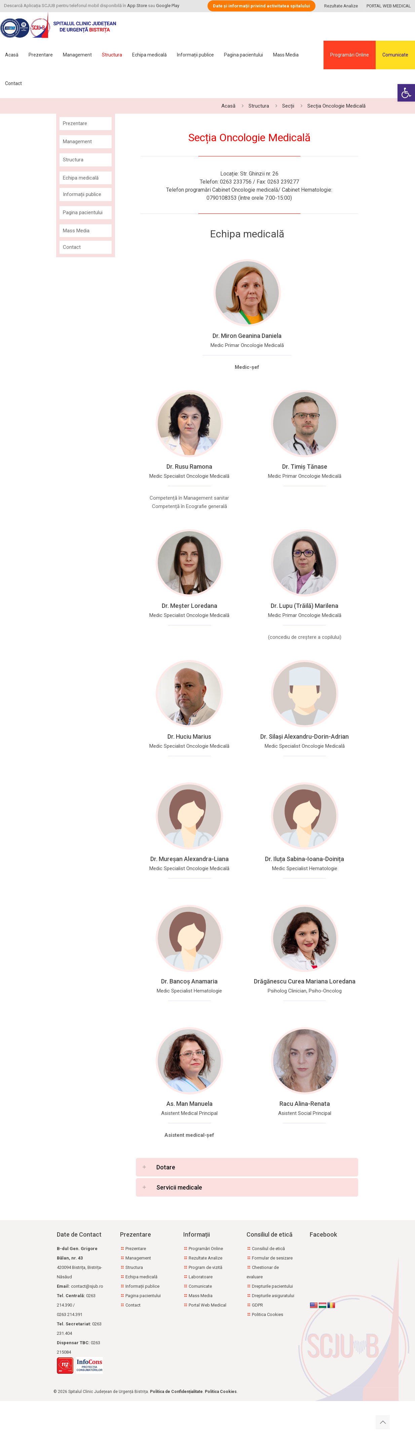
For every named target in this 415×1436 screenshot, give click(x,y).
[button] (406, 93)
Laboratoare (201, 1276)
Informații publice (82, 194)
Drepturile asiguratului (273, 1295)
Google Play (167, 5)
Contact (72, 247)
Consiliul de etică (268, 1248)
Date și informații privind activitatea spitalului (261, 5)
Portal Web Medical (207, 1305)
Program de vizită (205, 1267)
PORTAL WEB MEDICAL (389, 5)
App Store (137, 5)
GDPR (257, 1305)
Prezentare (75, 123)
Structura (259, 106)
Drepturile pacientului (272, 1286)
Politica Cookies (267, 1314)
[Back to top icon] (383, 1422)
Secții (288, 106)
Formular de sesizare (272, 1257)
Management (77, 142)
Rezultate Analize (341, 5)
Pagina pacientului (83, 212)
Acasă (228, 106)
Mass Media (76, 231)
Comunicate (395, 54)
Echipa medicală (81, 178)
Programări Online (349, 54)
